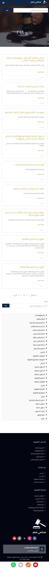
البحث (46, 301)
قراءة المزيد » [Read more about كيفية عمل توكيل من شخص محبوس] (40, 198)
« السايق (33, 295)
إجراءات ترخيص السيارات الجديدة (31, 86)
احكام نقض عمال (39, 341)
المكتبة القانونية (39, 389)
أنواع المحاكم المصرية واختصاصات (29, 165)
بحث (7, 10)
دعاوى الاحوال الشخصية (37, 400)
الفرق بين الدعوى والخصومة (32, 267)
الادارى (42, 352)
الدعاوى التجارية (40, 370)
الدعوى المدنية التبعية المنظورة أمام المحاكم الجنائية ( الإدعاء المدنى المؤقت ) (25, 137)
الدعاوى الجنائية (40, 374)
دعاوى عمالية (40, 403)
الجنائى (42, 363)
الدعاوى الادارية (40, 366)
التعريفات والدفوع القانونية (36, 359)
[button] (3, 2)
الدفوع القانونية (40, 378)
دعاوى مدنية (40, 407)
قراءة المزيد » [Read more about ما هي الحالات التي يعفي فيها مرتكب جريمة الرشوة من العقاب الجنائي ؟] (40, 72)
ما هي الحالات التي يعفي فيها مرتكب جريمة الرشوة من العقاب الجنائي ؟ (25, 59)
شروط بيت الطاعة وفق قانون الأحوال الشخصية (24, 112)
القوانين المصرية (39, 381)
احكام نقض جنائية (39, 337)
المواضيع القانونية (39, 392)
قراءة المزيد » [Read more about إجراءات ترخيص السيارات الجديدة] (40, 98)
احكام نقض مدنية (39, 344)
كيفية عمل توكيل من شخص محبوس (28, 188)
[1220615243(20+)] (42, 549)
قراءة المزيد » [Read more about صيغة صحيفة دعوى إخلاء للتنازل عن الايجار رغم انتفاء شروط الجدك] (40, 224)
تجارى (43, 396)
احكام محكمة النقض (38, 326)
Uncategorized (40, 315)
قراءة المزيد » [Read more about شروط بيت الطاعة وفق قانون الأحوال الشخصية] (40, 122)
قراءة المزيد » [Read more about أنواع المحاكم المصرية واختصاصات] (40, 174)
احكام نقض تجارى (39, 333)
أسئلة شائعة (41, 319)
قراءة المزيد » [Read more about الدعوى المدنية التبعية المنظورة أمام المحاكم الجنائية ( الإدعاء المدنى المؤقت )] (40, 150)
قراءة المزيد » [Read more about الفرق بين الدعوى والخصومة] (40, 280)
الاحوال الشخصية (39, 348)
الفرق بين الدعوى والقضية (33, 239)
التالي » (15, 295)
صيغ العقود (41, 414)
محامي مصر (36, 2)
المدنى (42, 385)
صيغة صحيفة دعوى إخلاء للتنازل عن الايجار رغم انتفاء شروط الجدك (24, 214)
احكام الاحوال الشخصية (37, 322)
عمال (43, 418)
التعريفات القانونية (39, 355)
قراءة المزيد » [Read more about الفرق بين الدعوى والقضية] (40, 252)
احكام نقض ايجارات (38, 330)
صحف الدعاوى (40, 411)
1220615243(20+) (31, 547)
